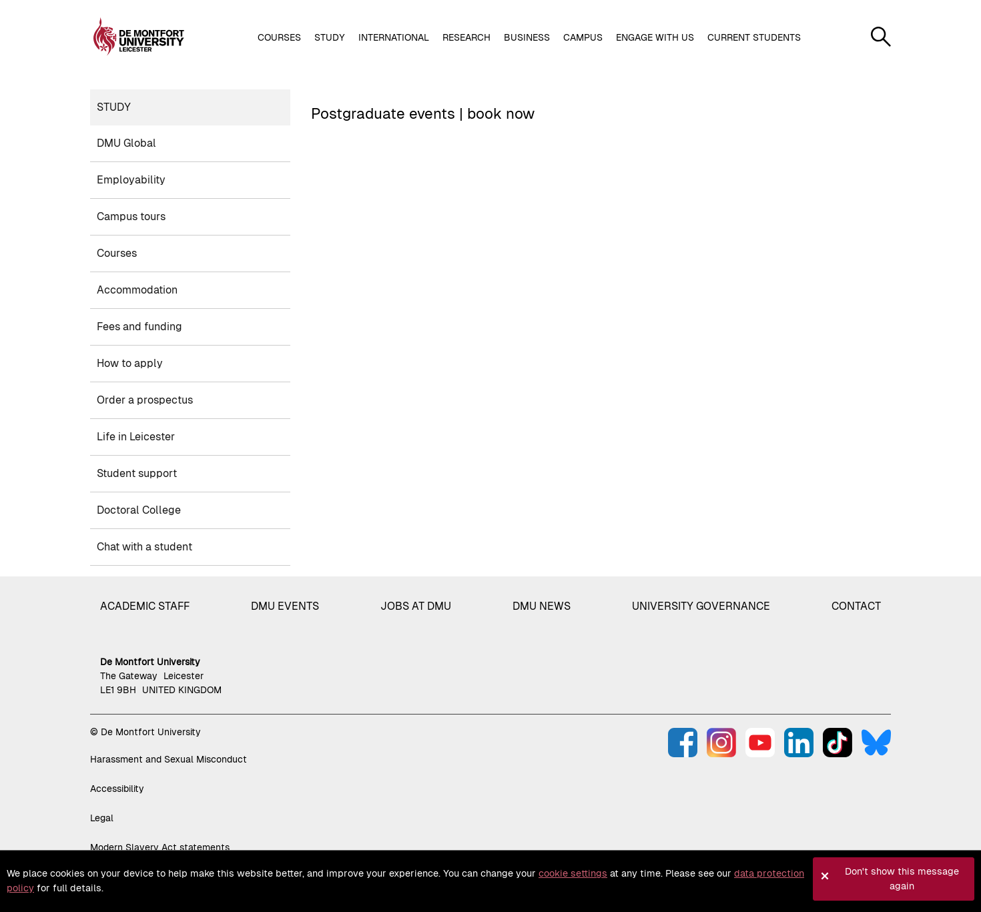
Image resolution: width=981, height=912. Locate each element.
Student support (137, 473)
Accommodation (137, 290)
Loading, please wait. (597, 189)
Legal (101, 818)
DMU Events (285, 606)
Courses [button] (279, 37)
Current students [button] (754, 37)
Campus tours (131, 216)
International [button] (393, 37)
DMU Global (126, 143)
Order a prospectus (145, 400)
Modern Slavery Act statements (160, 847)
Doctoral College (139, 510)
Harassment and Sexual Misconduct (168, 759)
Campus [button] (583, 37)
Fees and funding (139, 326)
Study (114, 107)
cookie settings (573, 873)
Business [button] (527, 37)
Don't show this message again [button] (902, 878)
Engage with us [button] (655, 37)
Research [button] (466, 37)
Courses (117, 253)
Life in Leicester (136, 436)
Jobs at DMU (415, 606)
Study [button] (329, 37)
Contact (856, 606)
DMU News (542, 606)
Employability (131, 179)
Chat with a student (144, 546)
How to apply (130, 363)
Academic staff (145, 606)
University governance (701, 606)
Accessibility (117, 788)
